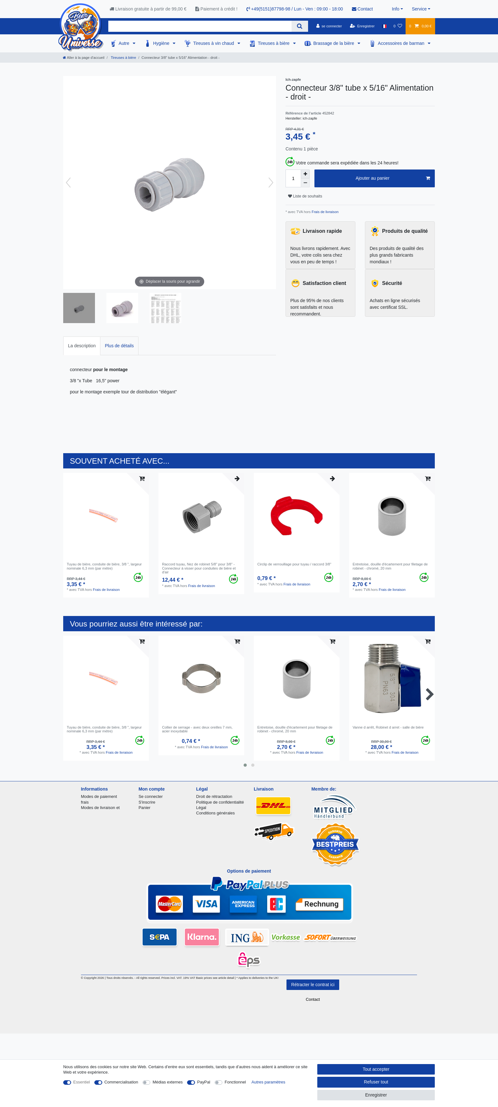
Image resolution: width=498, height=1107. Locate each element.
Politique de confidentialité (220, 802)
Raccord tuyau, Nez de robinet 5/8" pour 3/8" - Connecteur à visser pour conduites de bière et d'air (199, 568)
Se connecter (150, 796)
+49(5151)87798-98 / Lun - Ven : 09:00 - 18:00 (294, 8)
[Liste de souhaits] (398, 26)
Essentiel (81, 1082)
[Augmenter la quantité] (305, 174)
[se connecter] (329, 26)
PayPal (203, 1082)
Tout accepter (376, 1069)
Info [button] (395, 8)
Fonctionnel (235, 1082)
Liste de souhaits (305, 196)
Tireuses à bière (274, 43)
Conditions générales (215, 813)
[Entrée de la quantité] (293, 178)
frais (85, 802)
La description (82, 345)
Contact (362, 8)
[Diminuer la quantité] (305, 182)
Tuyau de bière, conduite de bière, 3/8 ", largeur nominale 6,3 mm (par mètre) (104, 566)
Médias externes (167, 1082)
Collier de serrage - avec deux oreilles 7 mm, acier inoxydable (197, 729)
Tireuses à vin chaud (214, 43)
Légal (201, 807)
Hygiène (162, 43)
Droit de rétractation (214, 796)
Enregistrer (376, 1094)
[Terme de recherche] (200, 26)
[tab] (81, 345)
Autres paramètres (268, 1082)
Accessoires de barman (402, 43)
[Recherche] (300, 26)
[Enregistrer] (362, 26)
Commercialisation (121, 1082)
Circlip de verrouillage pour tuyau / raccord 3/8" (294, 564)
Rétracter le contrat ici (312, 984)
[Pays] (384, 26)
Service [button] (419, 8)
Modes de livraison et (100, 807)
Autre (125, 43)
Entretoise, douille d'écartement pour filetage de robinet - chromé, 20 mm (390, 566)
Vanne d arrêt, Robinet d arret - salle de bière (388, 727)
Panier (144, 807)
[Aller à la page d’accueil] (83, 57)
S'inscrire (146, 802)
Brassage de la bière (334, 43)
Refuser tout (376, 1081)
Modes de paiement (99, 796)
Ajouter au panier (393, 178)
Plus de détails (119, 345)
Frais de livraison (325, 212)
